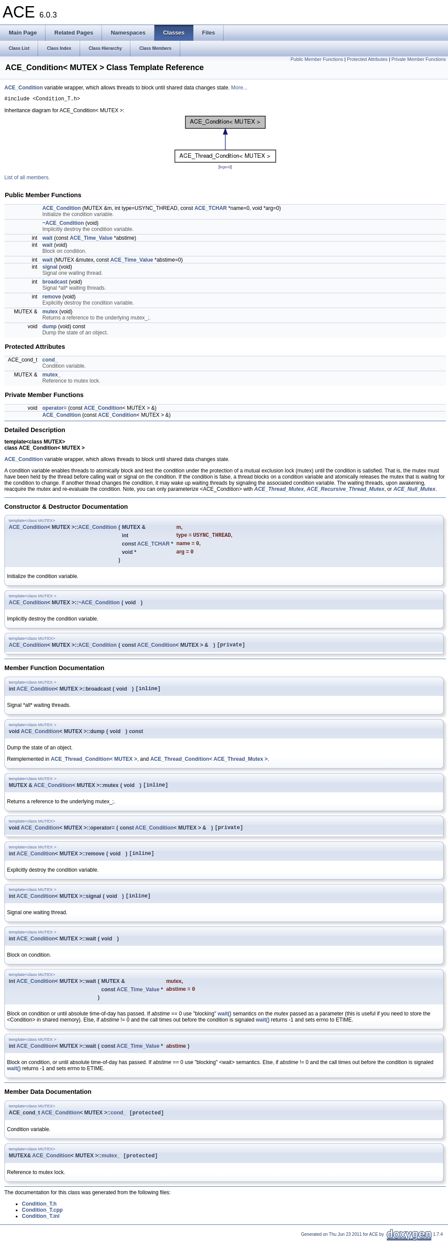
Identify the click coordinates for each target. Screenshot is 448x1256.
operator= (54, 409)
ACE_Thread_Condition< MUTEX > (94, 766)
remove (51, 298)
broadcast (54, 283)
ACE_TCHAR (210, 209)
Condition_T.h (39, 1218)
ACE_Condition (23, 88)
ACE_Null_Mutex (414, 490)
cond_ (50, 361)
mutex (50, 313)
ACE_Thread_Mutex (279, 490)
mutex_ (51, 376)
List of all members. (27, 179)
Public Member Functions (316, 59)
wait (47, 239)
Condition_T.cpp (42, 1224)
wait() (224, 1026)
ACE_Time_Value (91, 239)
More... (239, 88)
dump (49, 328)
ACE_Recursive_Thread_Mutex (345, 490)
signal (50, 268)
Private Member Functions (419, 59)
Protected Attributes (367, 59)
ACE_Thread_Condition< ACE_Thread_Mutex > (208, 766)
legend (225, 168)
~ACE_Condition (63, 224)
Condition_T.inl (41, 1231)
